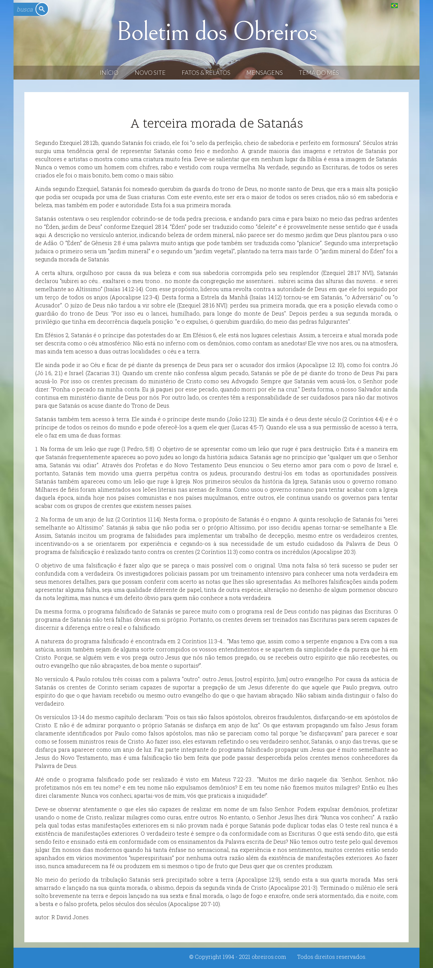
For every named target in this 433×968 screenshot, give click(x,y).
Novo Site (150, 72)
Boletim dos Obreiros (216, 31)
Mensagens (264, 72)
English (408, 5)
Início (109, 72)
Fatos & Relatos (206, 72)
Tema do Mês (319, 72)
